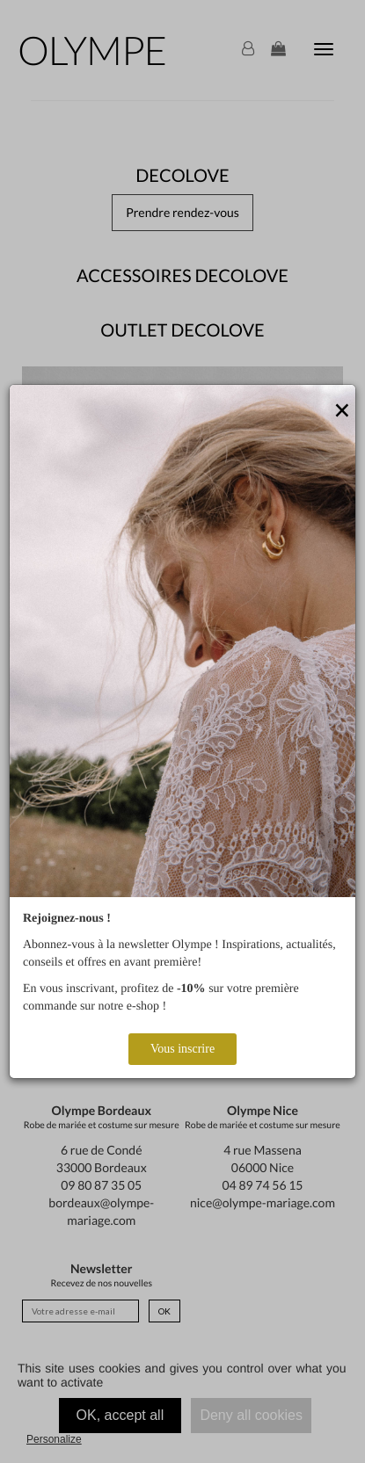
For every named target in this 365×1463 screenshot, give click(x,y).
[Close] (342, 411)
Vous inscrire (182, 1048)
